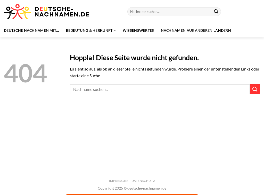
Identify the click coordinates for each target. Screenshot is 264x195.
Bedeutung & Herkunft (91, 30)
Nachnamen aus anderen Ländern (196, 30)
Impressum (118, 181)
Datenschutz (143, 181)
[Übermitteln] (216, 11)
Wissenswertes (138, 30)
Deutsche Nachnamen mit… (31, 30)
